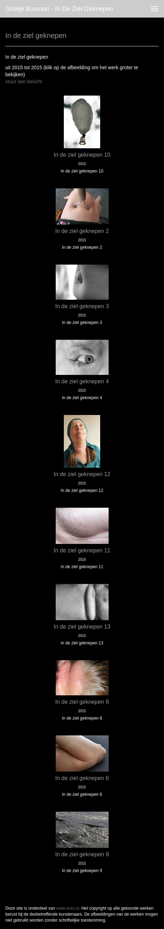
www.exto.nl (67, 908)
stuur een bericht (23, 81)
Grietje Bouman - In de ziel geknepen (59, 8)
